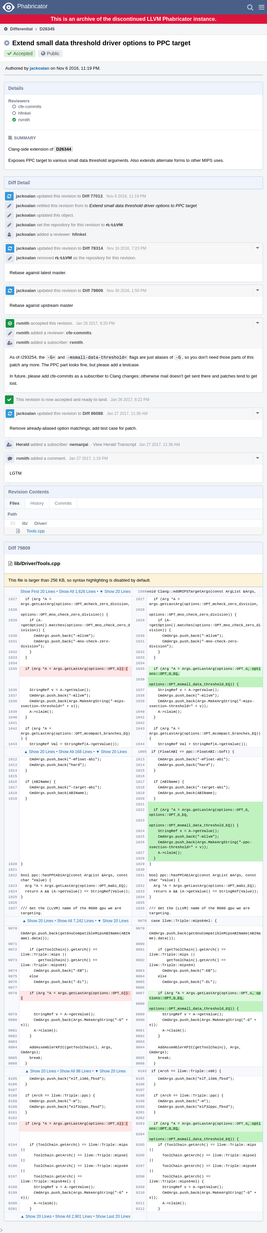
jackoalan (39, 68)
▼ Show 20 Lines (115, 591)
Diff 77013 (92, 196)
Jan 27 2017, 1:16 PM (88, 458)
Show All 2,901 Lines (73, 1216)
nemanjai (79, 444)
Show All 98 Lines (75, 1071)
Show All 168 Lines (75, 751)
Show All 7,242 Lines (75, 921)
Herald (22, 444)
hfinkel (24, 113)
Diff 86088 (92, 413)
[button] (261, 7)
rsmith (24, 119)
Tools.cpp (36, 530)
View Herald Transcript (114, 444)
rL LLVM (114, 224)
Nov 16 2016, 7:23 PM (126, 248)
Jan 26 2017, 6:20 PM (95, 323)
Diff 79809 (92, 290)
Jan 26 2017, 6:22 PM (130, 399)
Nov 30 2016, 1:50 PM (126, 290)
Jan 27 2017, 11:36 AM (127, 413)
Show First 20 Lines (37, 591)
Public (53, 53)
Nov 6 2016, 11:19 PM (126, 196)
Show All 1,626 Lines (77, 591)
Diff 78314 (92, 248)
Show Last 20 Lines (113, 1216)
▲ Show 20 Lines (39, 751)
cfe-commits (29, 106)
